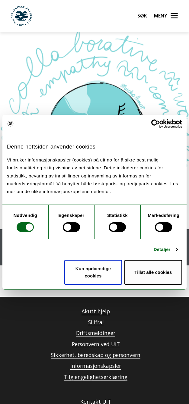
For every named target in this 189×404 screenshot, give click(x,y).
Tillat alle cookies (153, 272)
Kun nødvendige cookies (93, 272)
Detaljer (162, 249)
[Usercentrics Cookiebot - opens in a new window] (155, 123)
